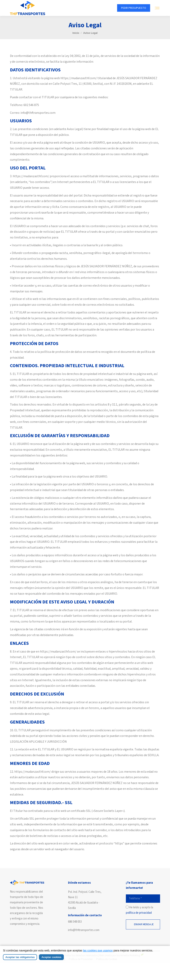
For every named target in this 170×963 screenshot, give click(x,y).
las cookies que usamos (98, 950)
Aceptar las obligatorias (20, 957)
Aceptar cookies (51, 957)
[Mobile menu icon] (157, 8)
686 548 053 (75, 922)
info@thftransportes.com (83, 930)
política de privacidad (139, 913)
